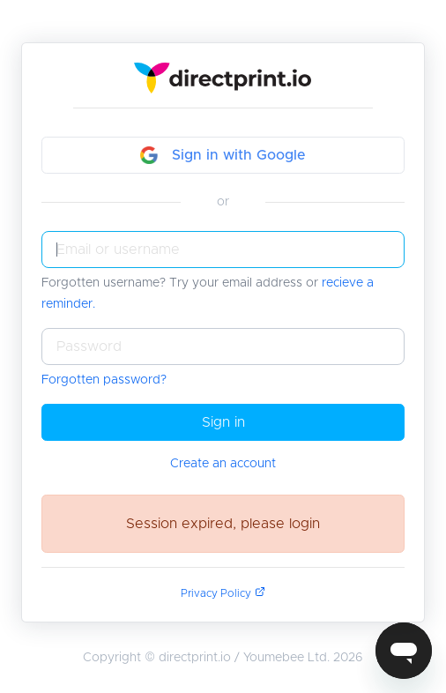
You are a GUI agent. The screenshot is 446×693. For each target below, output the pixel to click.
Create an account (223, 464)
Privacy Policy (223, 593)
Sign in (223, 422)
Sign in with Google (223, 155)
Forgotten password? (104, 380)
